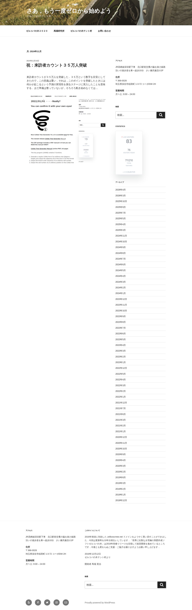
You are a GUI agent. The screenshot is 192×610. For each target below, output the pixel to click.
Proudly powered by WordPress (100, 602)
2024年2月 (120, 287)
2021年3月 (120, 420)
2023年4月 (120, 345)
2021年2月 (120, 425)
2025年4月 (120, 224)
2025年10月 (121, 201)
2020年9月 (120, 454)
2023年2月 (120, 356)
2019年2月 (120, 489)
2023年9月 (120, 316)
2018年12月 (121, 500)
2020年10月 (121, 448)
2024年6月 (120, 264)
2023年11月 (121, 305)
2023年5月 (120, 339)
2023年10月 (121, 310)
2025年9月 (120, 207)
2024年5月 (120, 270)
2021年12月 (121, 402)
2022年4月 (120, 379)
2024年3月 (120, 282)
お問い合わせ (104, 31)
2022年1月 (120, 397)
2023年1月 (120, 362)
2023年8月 (120, 322)
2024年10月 (121, 241)
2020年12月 (121, 437)
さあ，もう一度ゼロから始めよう (69, 11)
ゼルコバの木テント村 (81, 31)
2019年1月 (120, 494)
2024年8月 (120, 253)
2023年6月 (120, 333)
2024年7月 (120, 259)
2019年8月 (120, 477)
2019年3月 (120, 483)
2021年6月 (120, 414)
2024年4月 (120, 276)
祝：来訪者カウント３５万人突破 (56, 65)
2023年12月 (121, 299)
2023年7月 (120, 328)
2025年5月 (120, 218)
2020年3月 (120, 466)
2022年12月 (121, 368)
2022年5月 (120, 374)
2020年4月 (120, 460)
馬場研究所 (59, 31)
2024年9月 (120, 247)
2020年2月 (120, 471)
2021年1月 (120, 431)
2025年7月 (120, 213)
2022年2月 (120, 391)
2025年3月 (120, 230)
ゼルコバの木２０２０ (37, 31)
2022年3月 (120, 385)
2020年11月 (121, 443)
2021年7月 (120, 408)
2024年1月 (120, 293)
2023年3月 (120, 351)
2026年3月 (120, 195)
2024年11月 (121, 235)
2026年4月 (120, 189)
